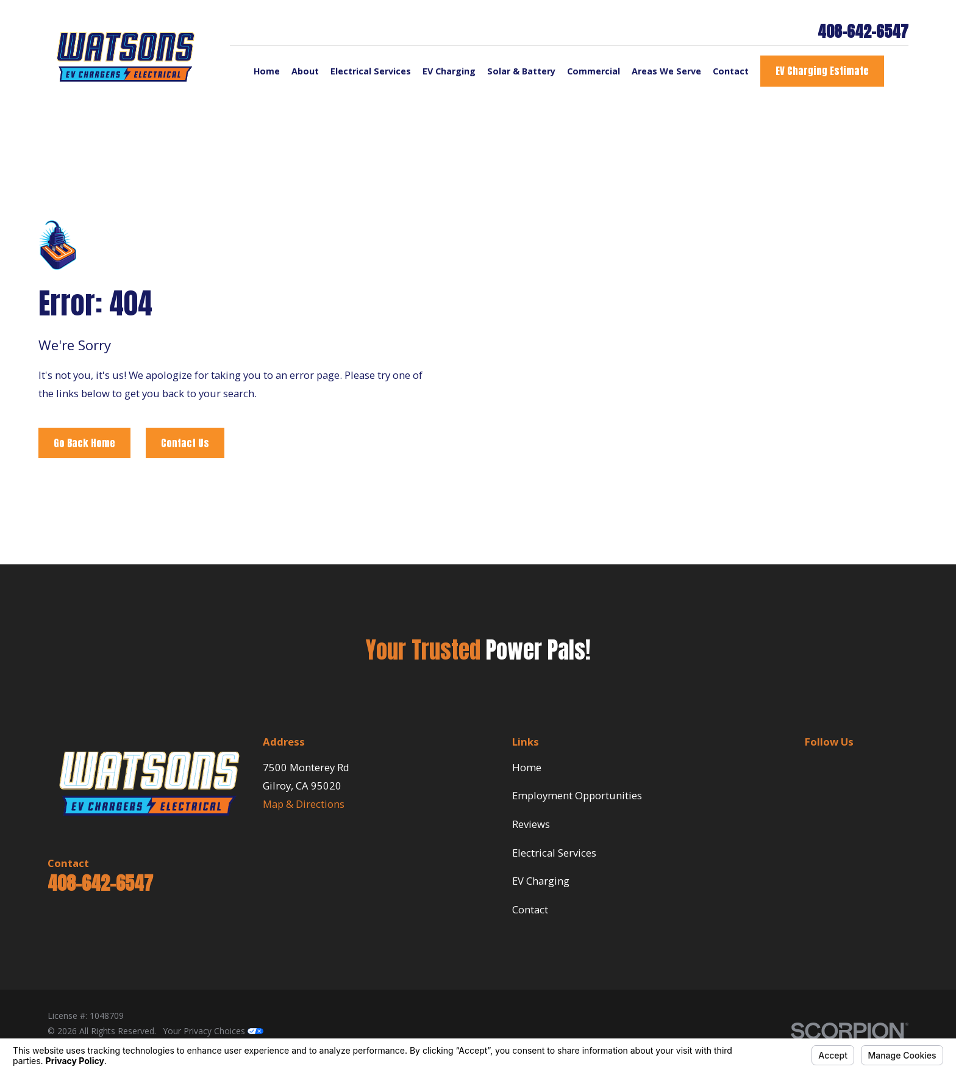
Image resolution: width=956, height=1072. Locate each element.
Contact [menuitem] (731, 71)
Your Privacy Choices (213, 1031)
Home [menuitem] (267, 71)
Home (526, 767)
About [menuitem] (305, 71)
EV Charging (540, 881)
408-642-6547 (863, 31)
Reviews (531, 824)
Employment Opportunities (577, 795)
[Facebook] (901, 765)
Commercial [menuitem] (593, 71)
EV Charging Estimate (822, 70)
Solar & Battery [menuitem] (521, 71)
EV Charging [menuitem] (449, 71)
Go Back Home (84, 442)
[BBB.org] (812, 765)
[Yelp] (871, 765)
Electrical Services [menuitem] (370, 71)
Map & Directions (303, 804)
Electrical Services (554, 853)
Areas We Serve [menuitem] (666, 71)
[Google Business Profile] (842, 765)
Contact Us (185, 442)
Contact (530, 909)
